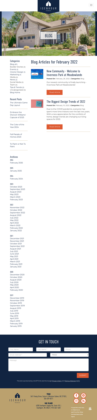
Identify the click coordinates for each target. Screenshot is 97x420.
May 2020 (14, 285)
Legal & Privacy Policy (75, 412)
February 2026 (16, 163)
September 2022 (17, 213)
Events (14, 69)
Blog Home (15, 92)
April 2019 (14, 318)
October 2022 (16, 210)
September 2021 (17, 246)
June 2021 (14, 254)
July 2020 (14, 282)
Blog (13, 64)
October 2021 (16, 244)
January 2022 (16, 231)
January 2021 (15, 267)
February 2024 (16, 179)
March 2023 (15, 197)
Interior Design (17, 72)
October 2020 (16, 277)
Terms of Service (70, 381)
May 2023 (14, 194)
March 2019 (15, 321)
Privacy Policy (57, 381)
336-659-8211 (48, 398)
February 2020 (16, 290)
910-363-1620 (55, 408)
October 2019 (16, 303)
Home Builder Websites (75, 414)
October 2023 (16, 187)
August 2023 (15, 192)
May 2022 (14, 220)
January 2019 (16, 326)
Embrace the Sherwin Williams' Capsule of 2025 (18, 115)
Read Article (54, 92)
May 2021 (14, 256)
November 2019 (17, 300)
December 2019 (17, 298)
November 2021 (17, 241)
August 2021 (15, 249)
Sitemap (81, 412)
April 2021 (14, 259)
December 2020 (17, 275)
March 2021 (15, 262)
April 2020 (14, 287)
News (13, 80)
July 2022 (14, 218)
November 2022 (17, 207)
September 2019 (17, 306)
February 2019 (16, 324)
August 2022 (15, 215)
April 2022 (14, 223)
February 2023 (16, 200)
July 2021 (14, 251)
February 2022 (16, 228)
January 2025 (16, 171)
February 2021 (16, 264)
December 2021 (17, 238)
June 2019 (14, 313)
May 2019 (14, 316)
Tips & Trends (17, 87)
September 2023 (17, 189)
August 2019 (15, 308)
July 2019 (14, 311)
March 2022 (15, 225)
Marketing (15, 75)
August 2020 (16, 280)
